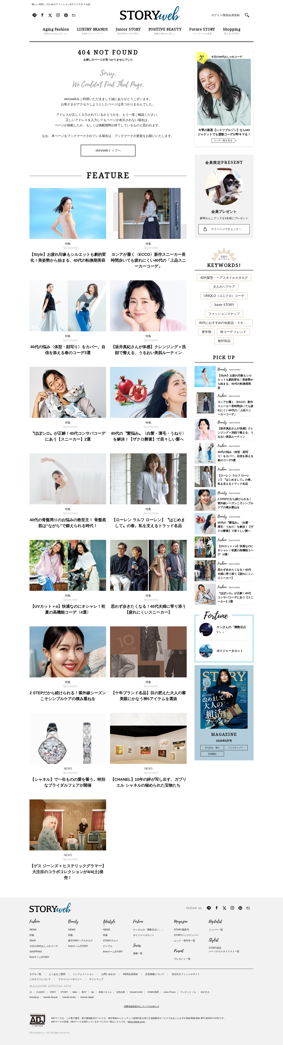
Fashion (34, 922)
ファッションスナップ (224, 313)
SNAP (32, 940)
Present (178, 951)
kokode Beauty (50, 997)
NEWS (33, 929)
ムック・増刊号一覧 (184, 940)
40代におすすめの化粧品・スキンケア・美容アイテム (226, 322)
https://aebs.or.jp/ (136, 1021)
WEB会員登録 (130, 974)
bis (92, 992)
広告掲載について (154, 974)
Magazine (180, 922)
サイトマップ (96, 979)
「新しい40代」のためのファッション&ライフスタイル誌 (59, 4)
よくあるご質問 (57, 974)
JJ (30, 992)
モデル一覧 (35, 974)
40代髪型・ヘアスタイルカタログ (224, 277)
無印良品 (224, 341)
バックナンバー (235, 747)
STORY (64, 992)
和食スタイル (105, 992)
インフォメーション (83, 974)
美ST (84, 992)
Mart (75, 992)
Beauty (73, 922)
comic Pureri (169, 992)
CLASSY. (40, 992)
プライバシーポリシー (70, 979)
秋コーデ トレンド (233, 331)
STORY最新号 (181, 929)
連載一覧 (137, 953)
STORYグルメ (110, 940)
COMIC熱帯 (153, 992)
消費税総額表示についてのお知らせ (141, 1006)
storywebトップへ (108, 150)
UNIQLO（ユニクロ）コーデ (224, 295)
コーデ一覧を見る (222, 140)
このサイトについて (40, 979)
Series (137, 945)
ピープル (107, 946)
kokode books (69, 997)
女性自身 (120, 992)
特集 (31, 935)
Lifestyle (109, 922)
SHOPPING (35, 951)
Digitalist (215, 922)
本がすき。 (206, 992)
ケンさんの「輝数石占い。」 (148, 929)
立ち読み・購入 (212, 747)
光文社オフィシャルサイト (186, 974)
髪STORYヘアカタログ (80, 940)
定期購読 (212, 754)
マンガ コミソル (188, 992)
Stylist (213, 940)
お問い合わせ (108, 974)
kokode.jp (34, 997)
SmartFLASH (136, 992)
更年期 (206, 331)
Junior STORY (224, 304)
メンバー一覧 (216, 929)
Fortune (138, 922)
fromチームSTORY (39, 957)
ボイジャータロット (230, 650)
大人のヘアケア (224, 286)
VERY (53, 992)
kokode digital (87, 997)
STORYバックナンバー (186, 935)
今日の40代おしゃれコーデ (43, 946)
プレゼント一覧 (182, 959)
